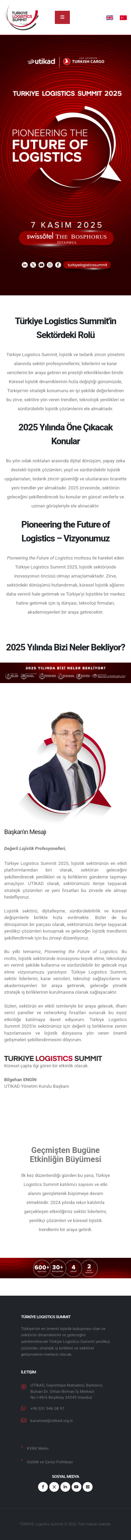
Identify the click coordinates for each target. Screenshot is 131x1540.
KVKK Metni (38, 1448)
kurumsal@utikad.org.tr (51, 1420)
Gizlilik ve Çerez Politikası (50, 1461)
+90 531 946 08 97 (47, 1408)
